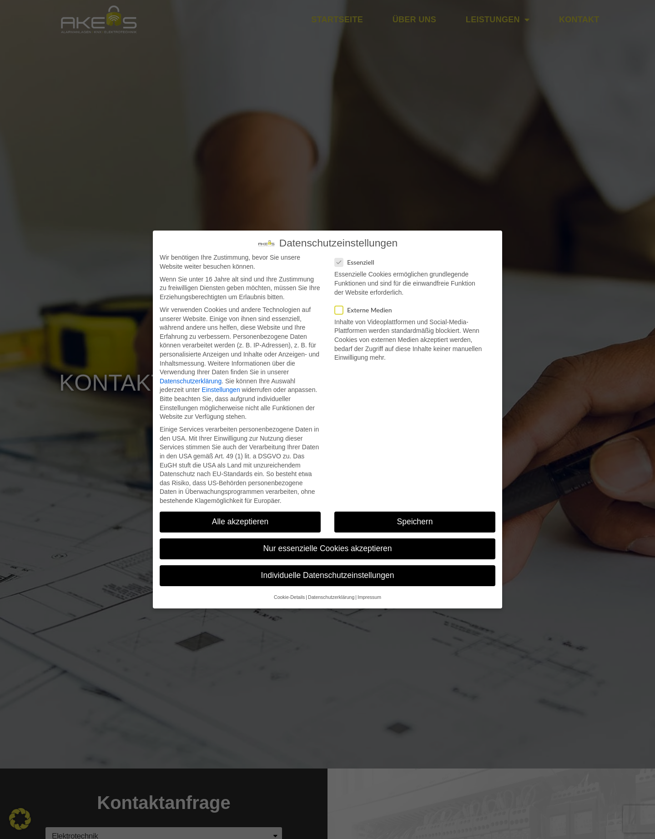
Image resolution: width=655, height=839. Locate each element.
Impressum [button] (369, 597)
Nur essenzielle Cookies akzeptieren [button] (327, 548)
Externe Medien (366, 310)
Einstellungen (221, 389)
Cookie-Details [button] (289, 597)
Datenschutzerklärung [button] (331, 597)
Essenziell (357, 262)
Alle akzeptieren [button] (240, 521)
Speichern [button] (415, 521)
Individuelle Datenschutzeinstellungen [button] (327, 575)
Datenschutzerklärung (191, 381)
